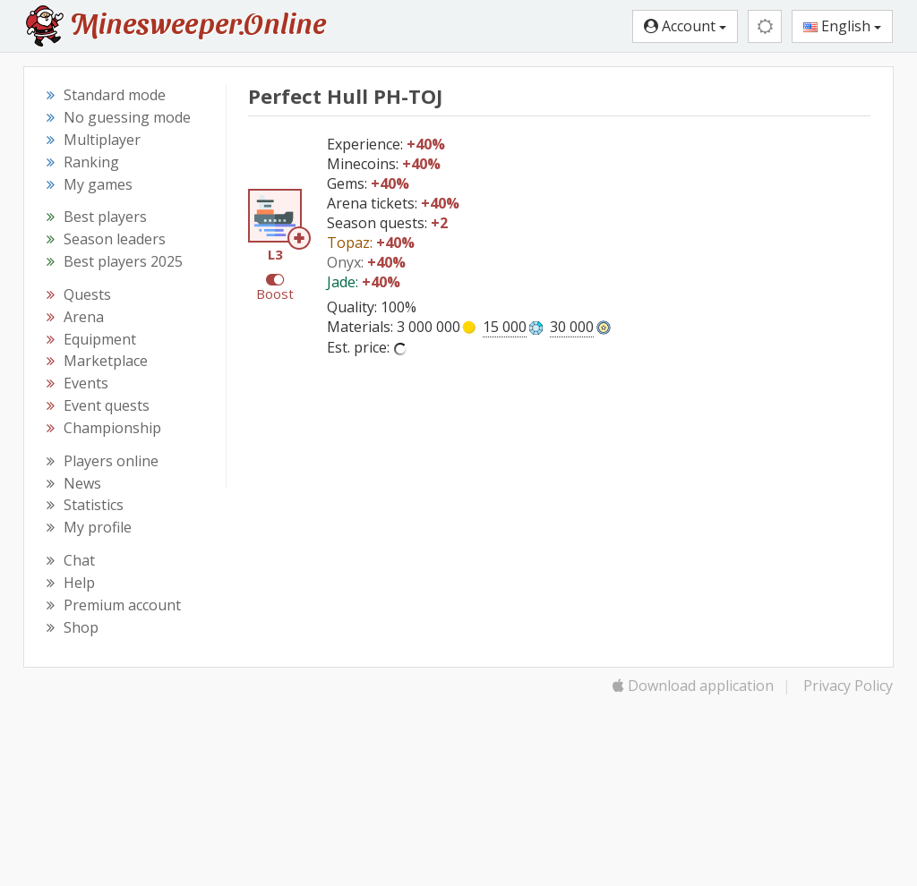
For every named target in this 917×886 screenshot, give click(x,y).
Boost (275, 293)
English (842, 26)
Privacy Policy (848, 685)
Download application (693, 685)
